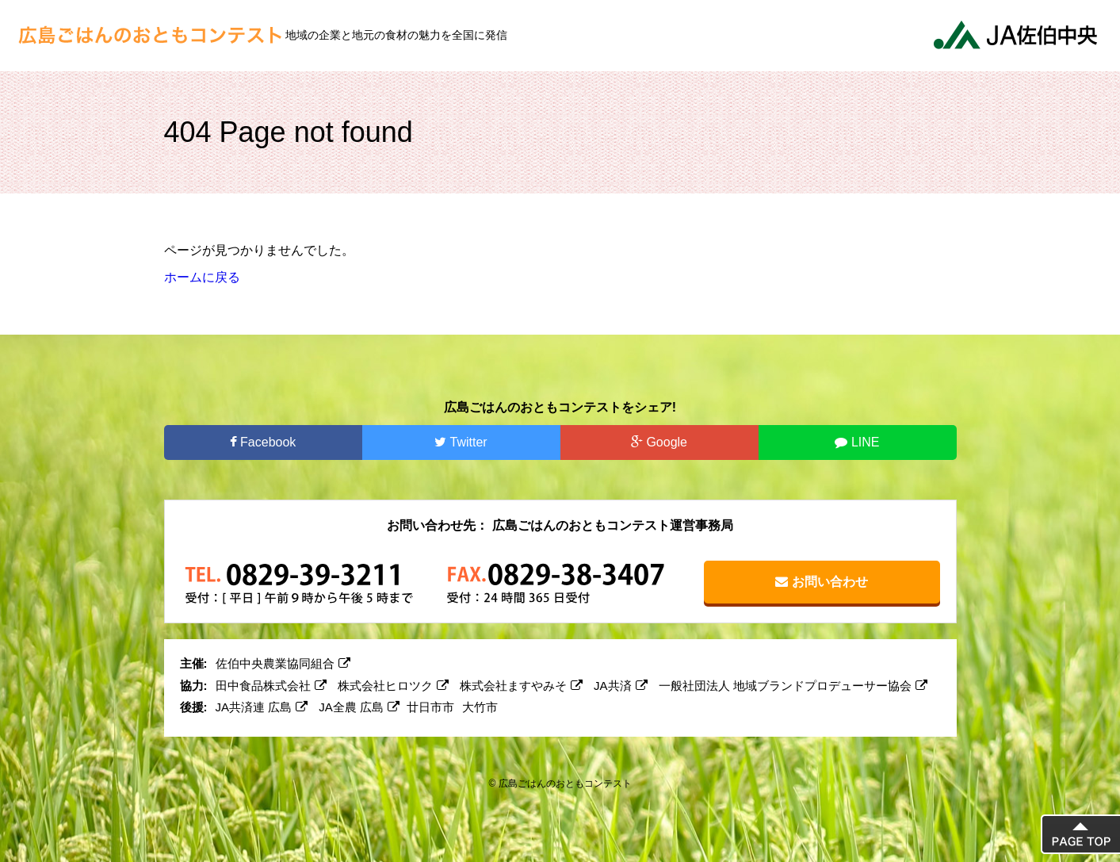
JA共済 (621, 685)
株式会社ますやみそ (521, 685)
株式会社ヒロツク (393, 685)
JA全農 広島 (359, 707)
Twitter (460, 442)
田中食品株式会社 (271, 685)
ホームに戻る (202, 277)
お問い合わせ (821, 581)
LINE (857, 442)
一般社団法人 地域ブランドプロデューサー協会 (793, 685)
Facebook (263, 442)
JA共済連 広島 (262, 707)
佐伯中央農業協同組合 (283, 663)
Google (659, 442)
